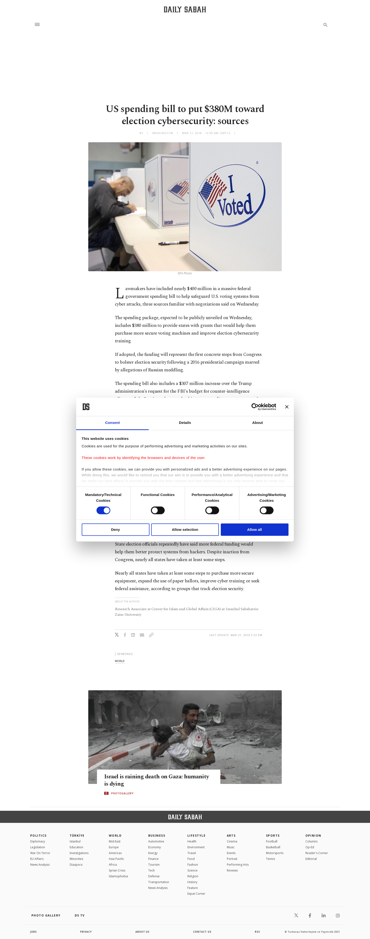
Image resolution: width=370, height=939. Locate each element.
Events (231, 853)
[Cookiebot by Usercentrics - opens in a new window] (255, 406)
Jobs (33, 931)
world (120, 661)
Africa (113, 865)
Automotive (156, 841)
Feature (192, 888)
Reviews (232, 870)
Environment (196, 847)
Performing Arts (238, 865)
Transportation (158, 882)
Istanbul (75, 841)
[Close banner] (287, 406)
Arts (231, 836)
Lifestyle (196, 836)
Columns (311, 841)
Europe (114, 847)
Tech (151, 870)
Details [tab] (185, 423)
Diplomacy (37, 841)
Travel (191, 853)
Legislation (37, 847)
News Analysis (40, 865)
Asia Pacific (116, 859)
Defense (154, 876)
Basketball (273, 847)
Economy (154, 847)
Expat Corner (196, 894)
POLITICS (38, 836)
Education (76, 847)
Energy (152, 853)
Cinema (232, 841)
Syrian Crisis (117, 870)
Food (191, 859)
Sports (273, 836)
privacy (86, 931)
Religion (192, 876)
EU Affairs (37, 859)
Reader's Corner (316, 853)
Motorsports (274, 853)
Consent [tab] (112, 423)
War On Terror (40, 853)
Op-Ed (309, 847)
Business (156, 836)
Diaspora (76, 865)
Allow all (254, 530)
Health (191, 841)
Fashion (192, 865)
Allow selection (185, 530)
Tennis (270, 859)
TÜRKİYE (77, 836)
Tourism (154, 865)
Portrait (232, 859)
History (192, 882)
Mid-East (114, 841)
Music (231, 847)
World (115, 836)
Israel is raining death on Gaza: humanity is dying (157, 780)
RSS (257, 931)
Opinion (313, 836)
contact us (202, 931)
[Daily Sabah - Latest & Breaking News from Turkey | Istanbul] (185, 9)
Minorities (76, 859)
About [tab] (257, 423)
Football (271, 841)
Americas (115, 853)
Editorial (311, 859)
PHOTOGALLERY (122, 793)
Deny (115, 530)
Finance (153, 859)
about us (142, 931)
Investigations (79, 853)
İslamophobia (118, 876)
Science (192, 870)
